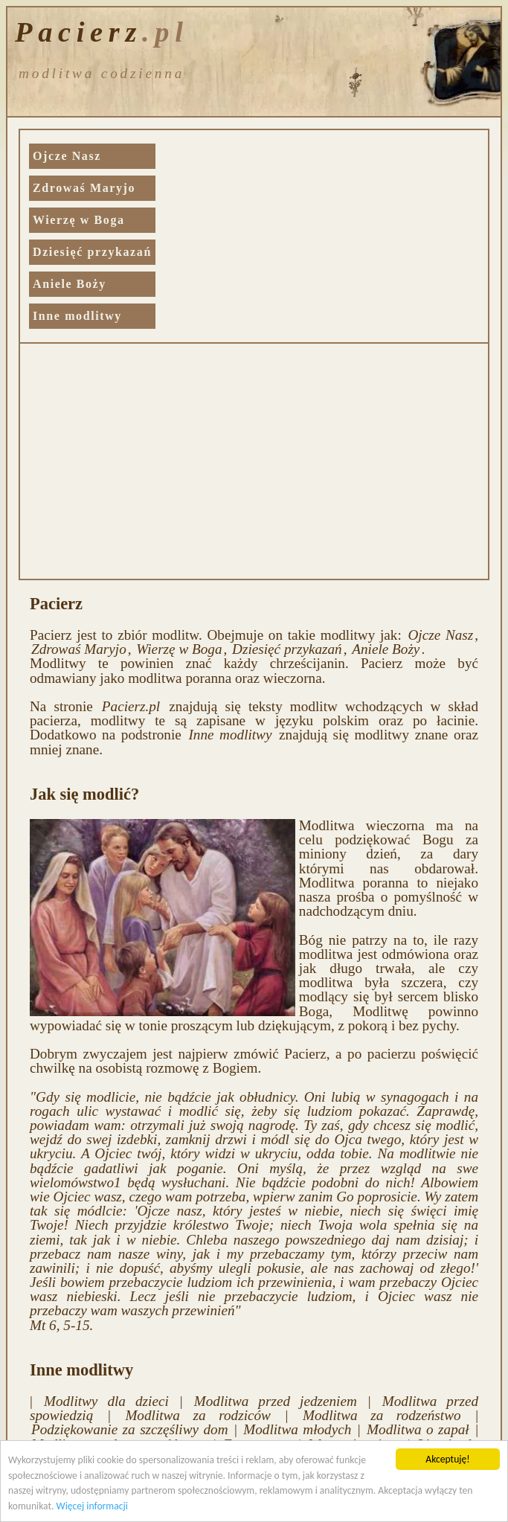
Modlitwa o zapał (418, 1429)
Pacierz (78, 30)
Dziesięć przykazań (92, 251)
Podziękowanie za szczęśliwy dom (129, 1429)
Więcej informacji (92, 1506)
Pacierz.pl (131, 706)
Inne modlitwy (77, 315)
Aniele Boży (69, 283)
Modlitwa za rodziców (198, 1415)
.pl (165, 30)
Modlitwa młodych (297, 1429)
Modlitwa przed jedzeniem (275, 1401)
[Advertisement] (254, 463)
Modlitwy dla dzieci (106, 1401)
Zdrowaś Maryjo (84, 188)
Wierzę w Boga (79, 219)
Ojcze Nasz (67, 156)
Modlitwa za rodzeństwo (382, 1415)
